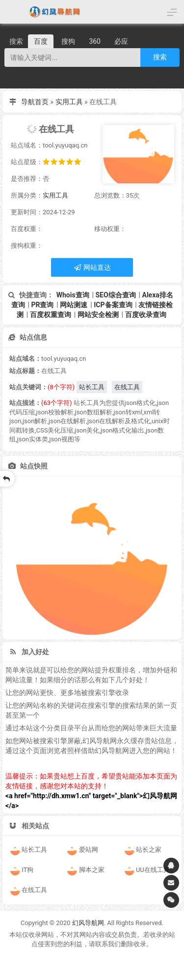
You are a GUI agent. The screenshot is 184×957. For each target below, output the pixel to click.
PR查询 (42, 305)
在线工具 (127, 387)
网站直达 (92, 267)
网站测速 (73, 305)
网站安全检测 (98, 315)
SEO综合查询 (115, 295)
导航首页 (35, 102)
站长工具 (92, 387)
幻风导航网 (88, 923)
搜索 (160, 57)
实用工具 (69, 102)
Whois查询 (72, 295)
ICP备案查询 (113, 305)
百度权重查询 (50, 315)
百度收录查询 (145, 315)
